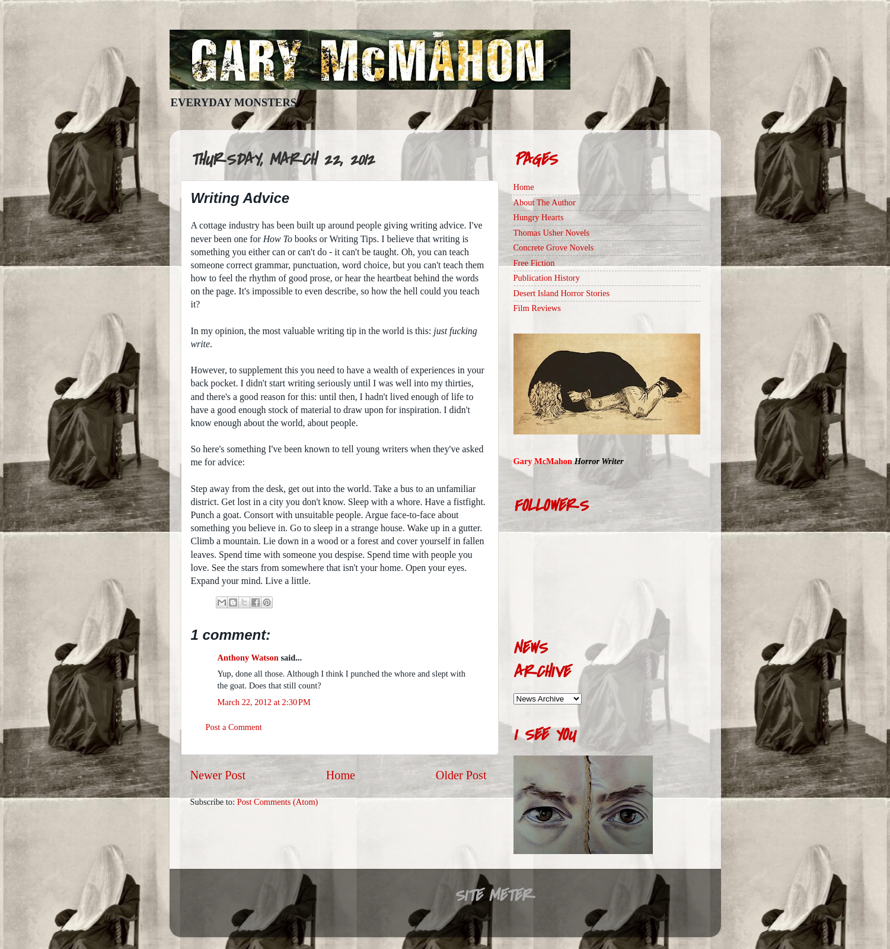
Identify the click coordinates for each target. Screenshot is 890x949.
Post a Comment (234, 727)
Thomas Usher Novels (551, 232)
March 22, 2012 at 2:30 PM (264, 702)
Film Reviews (537, 308)
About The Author (544, 202)
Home (340, 775)
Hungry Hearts (538, 217)
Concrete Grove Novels (553, 247)
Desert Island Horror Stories (561, 293)
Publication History (546, 278)
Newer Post (218, 775)
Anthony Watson (248, 657)
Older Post (461, 775)
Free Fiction (534, 263)
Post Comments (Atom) (277, 802)
